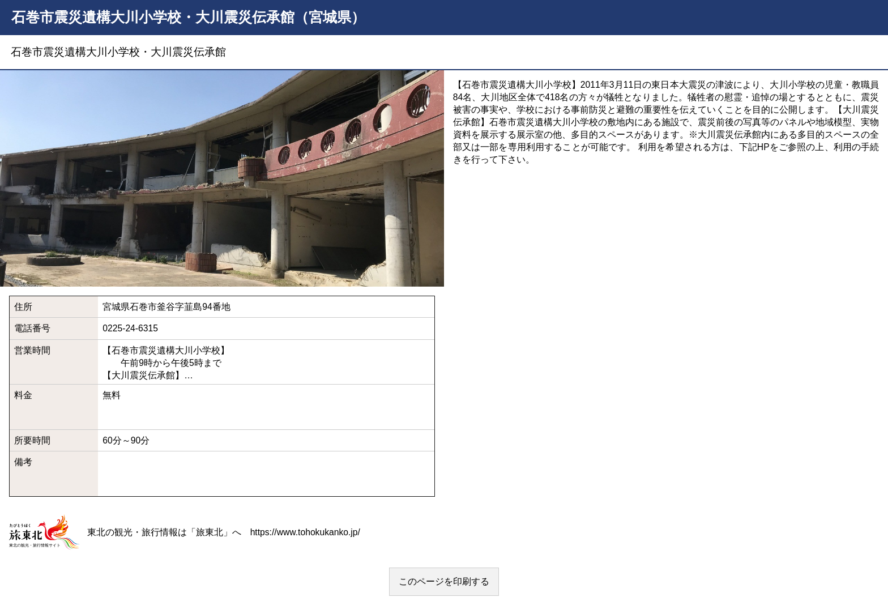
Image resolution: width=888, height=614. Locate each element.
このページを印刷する (444, 581)
